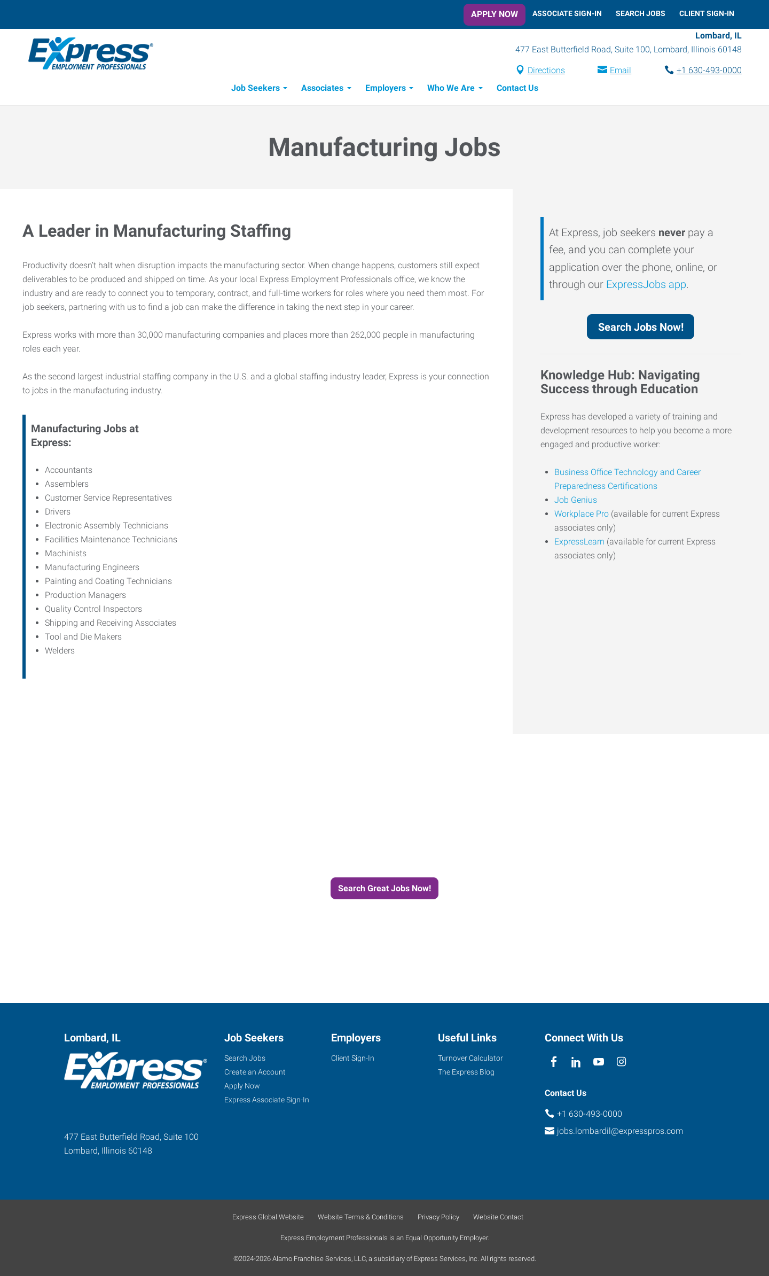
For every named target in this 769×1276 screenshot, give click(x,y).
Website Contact (498, 1217)
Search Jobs (640, 13)
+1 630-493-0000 (701, 71)
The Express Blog (466, 1072)
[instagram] (621, 1062)
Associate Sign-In (567, 13)
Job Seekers (255, 89)
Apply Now (494, 14)
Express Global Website (268, 1217)
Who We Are (451, 89)
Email (613, 71)
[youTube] (599, 1062)
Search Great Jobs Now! (384, 890)
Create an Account (255, 1072)
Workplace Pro (581, 515)
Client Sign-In (706, 13)
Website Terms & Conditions (361, 1217)
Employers (385, 89)
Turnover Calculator (470, 1058)
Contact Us (517, 89)
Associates (322, 89)
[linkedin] (576, 1062)
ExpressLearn (579, 543)
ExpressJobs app (646, 285)
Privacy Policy (438, 1217)
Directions (539, 71)
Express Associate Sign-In (266, 1099)
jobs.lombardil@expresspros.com (620, 1131)
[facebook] (553, 1062)
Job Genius (575, 501)
